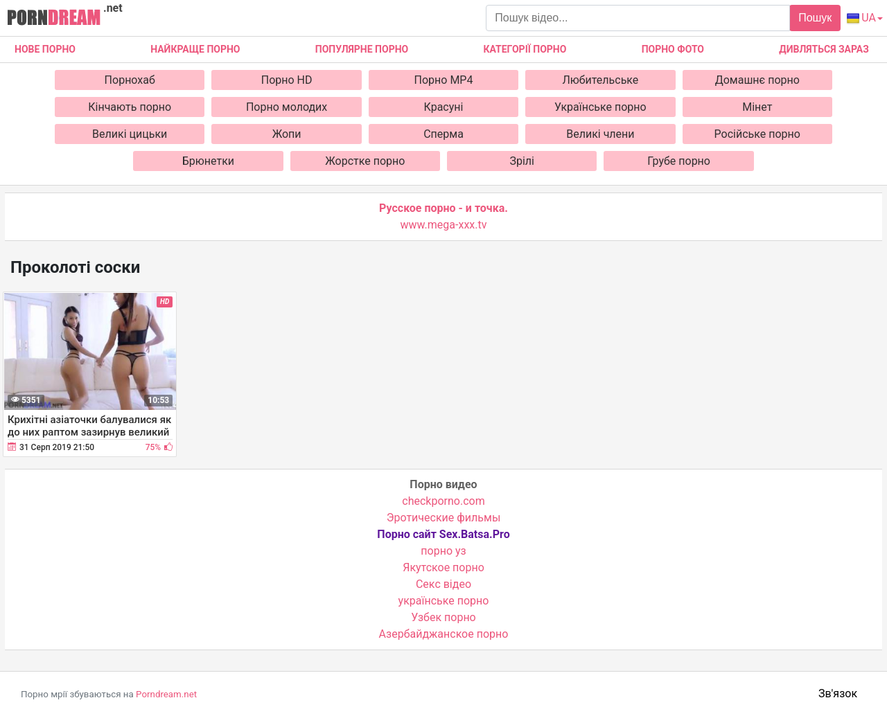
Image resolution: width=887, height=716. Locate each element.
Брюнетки (208, 161)
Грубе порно (678, 161)
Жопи (286, 134)
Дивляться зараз (824, 49)
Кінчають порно (129, 107)
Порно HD (287, 80)
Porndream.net (166, 694)
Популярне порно (361, 49)
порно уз (443, 550)
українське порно (443, 600)
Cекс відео (443, 584)
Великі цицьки (129, 134)
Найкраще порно (195, 49)
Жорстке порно (365, 161)
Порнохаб (130, 80)
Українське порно (600, 107)
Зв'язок (837, 693)
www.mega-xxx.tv (444, 224)
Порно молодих (286, 107)
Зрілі (521, 161)
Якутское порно (443, 567)
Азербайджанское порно (444, 634)
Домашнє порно (757, 80)
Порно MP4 (443, 80)
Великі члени (600, 134)
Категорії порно (524, 49)
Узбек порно (443, 617)
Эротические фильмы (444, 517)
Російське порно (757, 134)
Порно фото (673, 49)
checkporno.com (443, 501)
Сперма (443, 134)
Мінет (757, 107)
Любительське (600, 80)
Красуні (444, 107)
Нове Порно (45, 49)
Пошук (815, 18)
